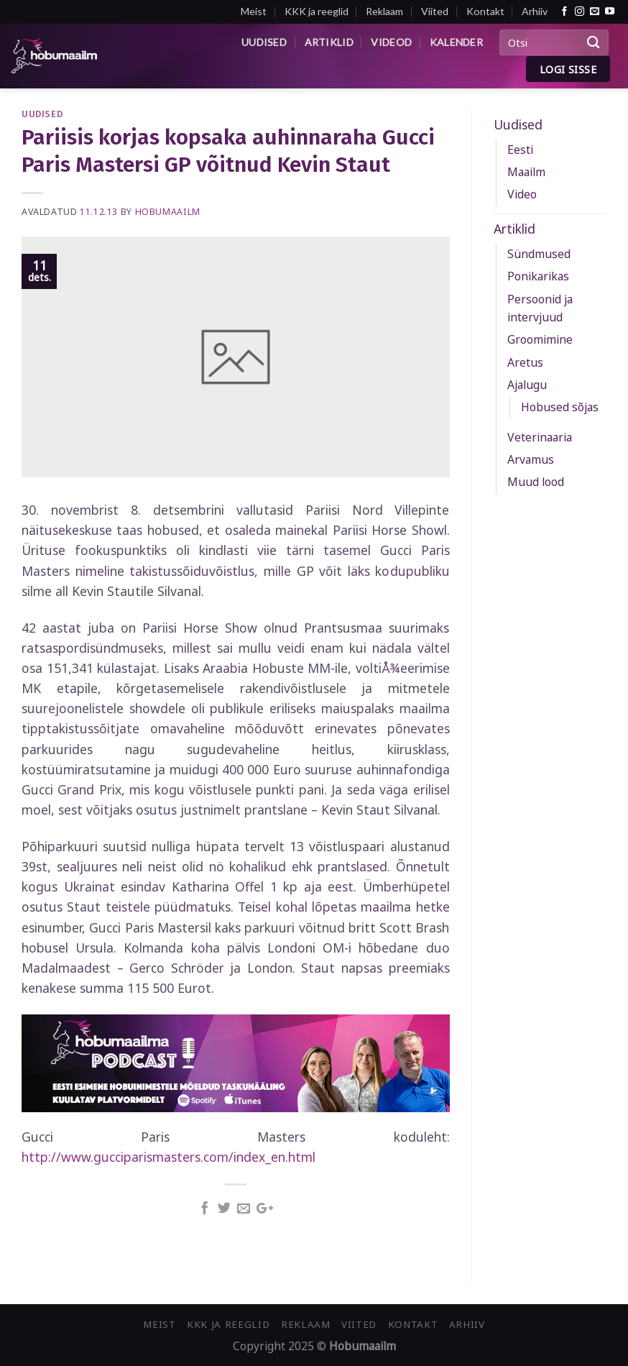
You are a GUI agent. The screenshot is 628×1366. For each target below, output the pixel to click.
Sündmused (539, 254)
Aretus (525, 362)
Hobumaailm (167, 212)
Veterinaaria (539, 437)
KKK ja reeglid (316, 11)
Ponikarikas (538, 276)
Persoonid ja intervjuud (540, 308)
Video (522, 194)
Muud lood (535, 482)
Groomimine (540, 339)
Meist (254, 11)
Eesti (520, 149)
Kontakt (485, 11)
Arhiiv (535, 11)
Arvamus (530, 459)
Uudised (264, 42)
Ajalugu (527, 385)
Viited (434, 11)
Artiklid (329, 42)
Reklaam (384, 11)
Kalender (456, 42)
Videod (391, 42)
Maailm (526, 172)
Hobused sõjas (560, 407)
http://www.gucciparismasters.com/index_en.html (168, 1156)
